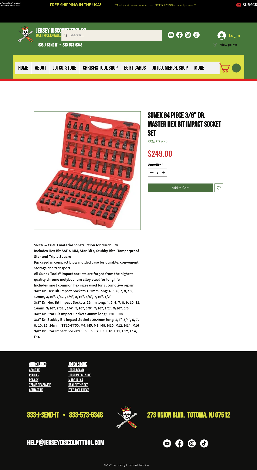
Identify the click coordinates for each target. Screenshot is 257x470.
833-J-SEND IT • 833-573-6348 (60, 45)
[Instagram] (188, 35)
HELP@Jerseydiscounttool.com (65, 443)
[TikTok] (196, 35)
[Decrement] (151, 172)
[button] (40, 68)
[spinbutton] (157, 172)
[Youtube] (171, 35)
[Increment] (164, 172)
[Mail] (239, 5)
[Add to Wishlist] (218, 187)
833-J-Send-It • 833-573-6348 (65, 415)
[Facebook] (179, 35)
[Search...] (111, 35)
